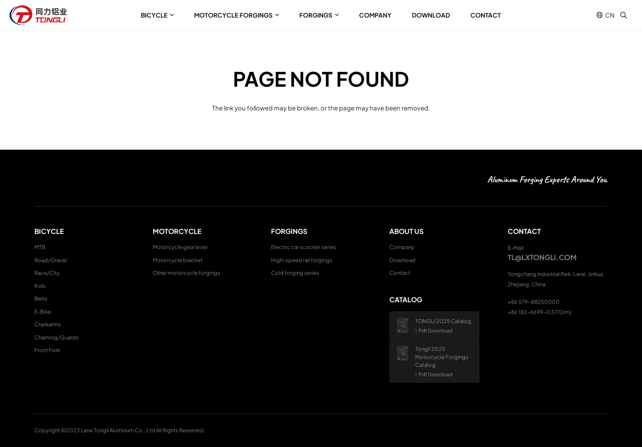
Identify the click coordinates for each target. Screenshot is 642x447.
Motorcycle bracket (178, 260)
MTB (39, 247)
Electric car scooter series (303, 247)
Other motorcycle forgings (186, 273)
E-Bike (42, 311)
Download (402, 260)
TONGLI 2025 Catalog (443, 321)
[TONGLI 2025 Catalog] (405, 325)
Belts (40, 298)
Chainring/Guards (56, 337)
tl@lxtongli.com (542, 257)
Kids (40, 286)
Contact (399, 273)
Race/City (47, 273)
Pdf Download (435, 331)
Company (401, 247)
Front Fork (47, 350)
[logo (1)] (38, 15)
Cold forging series (295, 273)
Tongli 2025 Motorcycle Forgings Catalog (441, 357)
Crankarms (47, 324)
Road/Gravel (50, 260)
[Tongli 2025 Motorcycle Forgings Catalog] (405, 353)
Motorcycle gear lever (180, 247)
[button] (170, 15)
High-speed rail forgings (301, 260)
